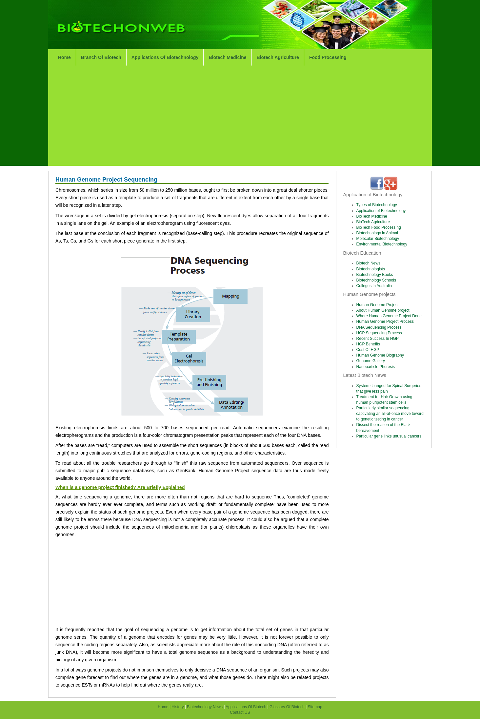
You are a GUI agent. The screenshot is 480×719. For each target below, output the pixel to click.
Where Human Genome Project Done (389, 316)
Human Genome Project (377, 304)
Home (64, 57)
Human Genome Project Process (385, 321)
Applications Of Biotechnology (165, 57)
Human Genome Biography (380, 355)
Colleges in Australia (374, 285)
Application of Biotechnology (381, 210)
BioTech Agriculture (373, 222)
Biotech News (368, 263)
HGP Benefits (368, 344)
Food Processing (328, 57)
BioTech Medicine (371, 216)
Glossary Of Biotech (287, 707)
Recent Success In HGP (377, 338)
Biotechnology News (205, 707)
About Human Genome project (383, 310)
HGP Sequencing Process (379, 333)
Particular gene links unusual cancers (389, 436)
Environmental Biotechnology (381, 244)
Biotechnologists (370, 269)
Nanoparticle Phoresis (375, 366)
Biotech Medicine (227, 57)
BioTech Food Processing (378, 227)
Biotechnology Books (374, 274)
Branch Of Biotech (101, 57)
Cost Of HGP (367, 349)
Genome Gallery (370, 361)
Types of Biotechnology (376, 205)
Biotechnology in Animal (377, 233)
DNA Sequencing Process (379, 327)
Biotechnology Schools (376, 280)
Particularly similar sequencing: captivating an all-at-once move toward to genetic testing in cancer (390, 413)
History (178, 707)
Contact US (240, 712)
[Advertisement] (240, 117)
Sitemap (315, 707)
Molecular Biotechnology (377, 238)
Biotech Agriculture (278, 57)
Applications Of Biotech (246, 707)
